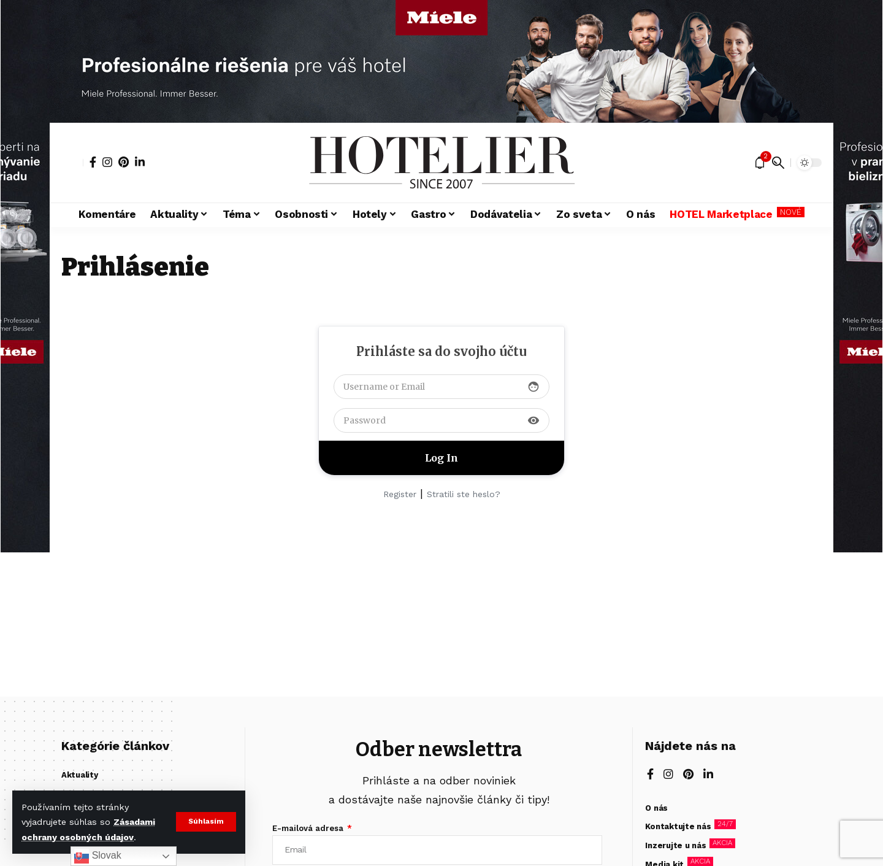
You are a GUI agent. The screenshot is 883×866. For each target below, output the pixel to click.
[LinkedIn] (140, 162)
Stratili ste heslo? (463, 494)
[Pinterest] (123, 162)
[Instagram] (107, 162)
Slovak (97, 856)
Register (399, 494)
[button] (205, 822)
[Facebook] (92, 162)
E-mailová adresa (309, 828)
